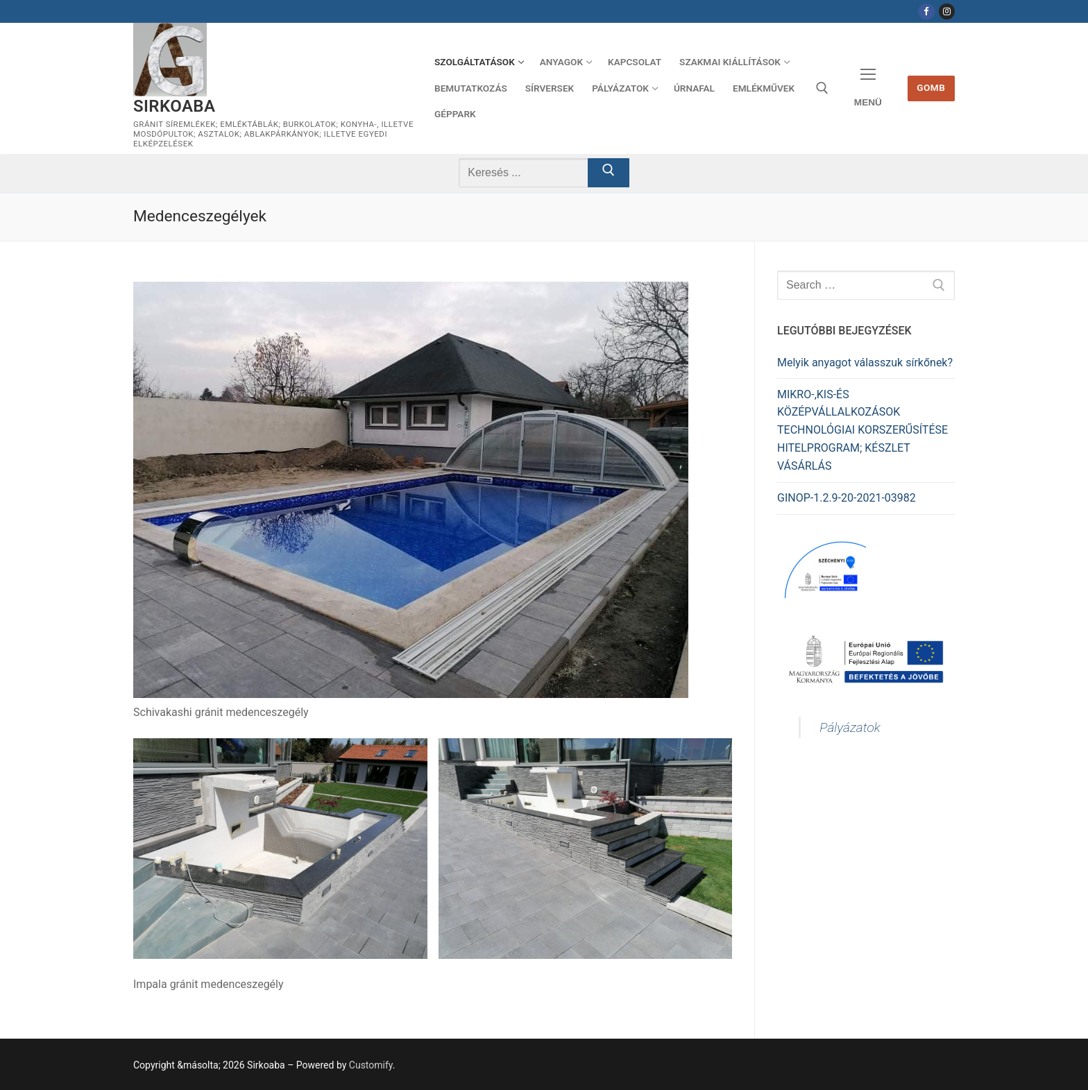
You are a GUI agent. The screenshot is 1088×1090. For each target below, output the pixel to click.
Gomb (931, 87)
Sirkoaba (174, 106)
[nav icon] (868, 88)
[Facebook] (926, 11)
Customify (371, 1065)
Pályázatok (849, 727)
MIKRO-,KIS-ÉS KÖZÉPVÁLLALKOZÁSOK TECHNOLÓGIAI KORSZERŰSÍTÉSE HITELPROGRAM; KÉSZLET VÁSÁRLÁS (862, 430)
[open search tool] (822, 88)
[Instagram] (947, 11)
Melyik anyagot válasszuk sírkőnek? (865, 362)
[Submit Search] (608, 172)
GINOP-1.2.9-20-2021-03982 (846, 497)
